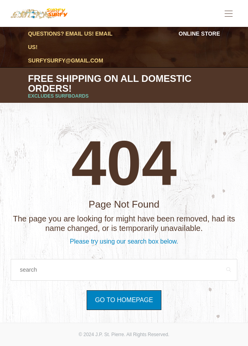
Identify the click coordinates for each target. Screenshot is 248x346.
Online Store (199, 33)
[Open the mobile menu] (228, 14)
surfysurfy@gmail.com (65, 60)
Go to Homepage (124, 300)
